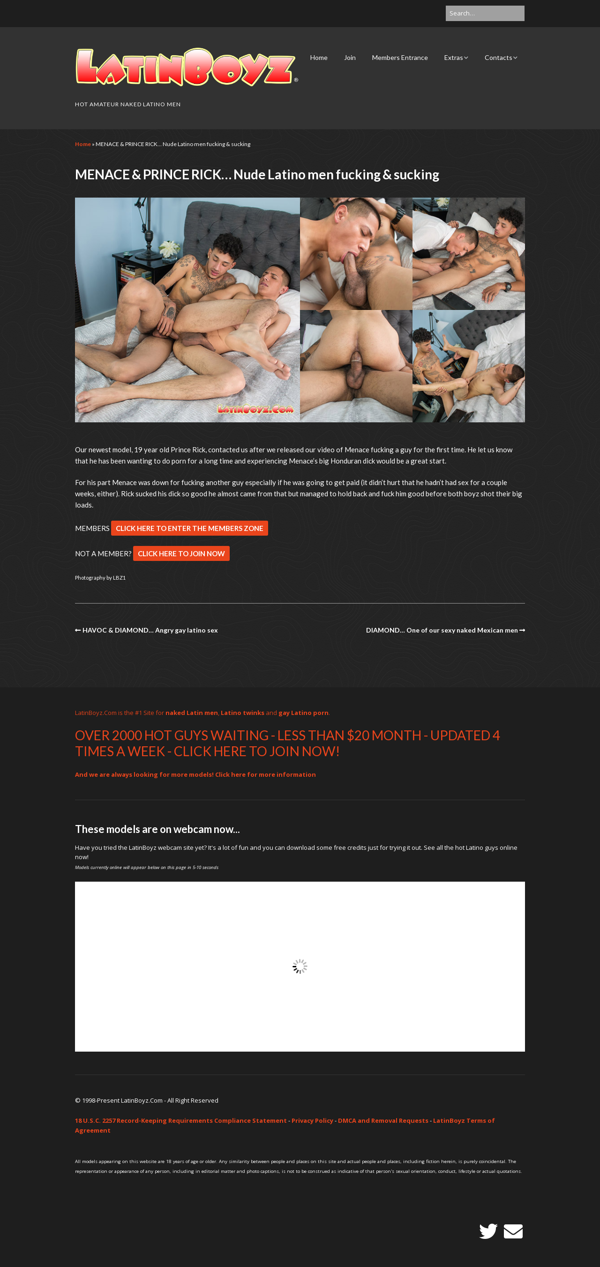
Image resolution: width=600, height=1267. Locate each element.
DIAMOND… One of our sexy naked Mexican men (442, 630)
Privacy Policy (312, 1120)
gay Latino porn (303, 712)
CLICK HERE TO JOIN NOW (181, 553)
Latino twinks (242, 712)
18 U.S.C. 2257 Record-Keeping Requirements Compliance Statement (181, 1120)
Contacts (498, 57)
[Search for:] (485, 13)
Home (319, 57)
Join (350, 57)
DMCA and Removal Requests (383, 1120)
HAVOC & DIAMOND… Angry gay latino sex (150, 630)
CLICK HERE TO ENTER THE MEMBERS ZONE (189, 528)
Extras (453, 57)
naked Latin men (191, 712)
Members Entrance (400, 57)
